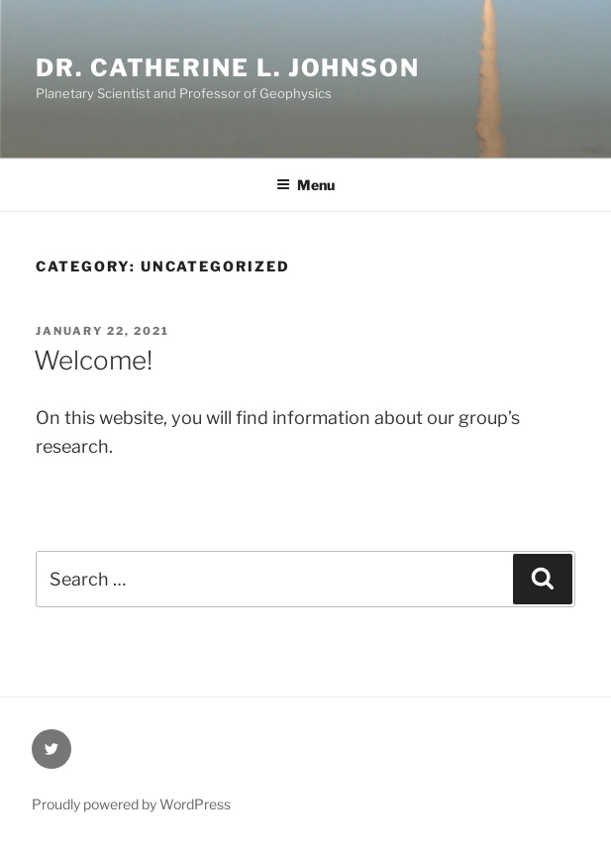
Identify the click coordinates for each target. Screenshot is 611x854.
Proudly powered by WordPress (131, 804)
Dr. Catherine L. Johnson (228, 67)
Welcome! (93, 360)
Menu (305, 184)
